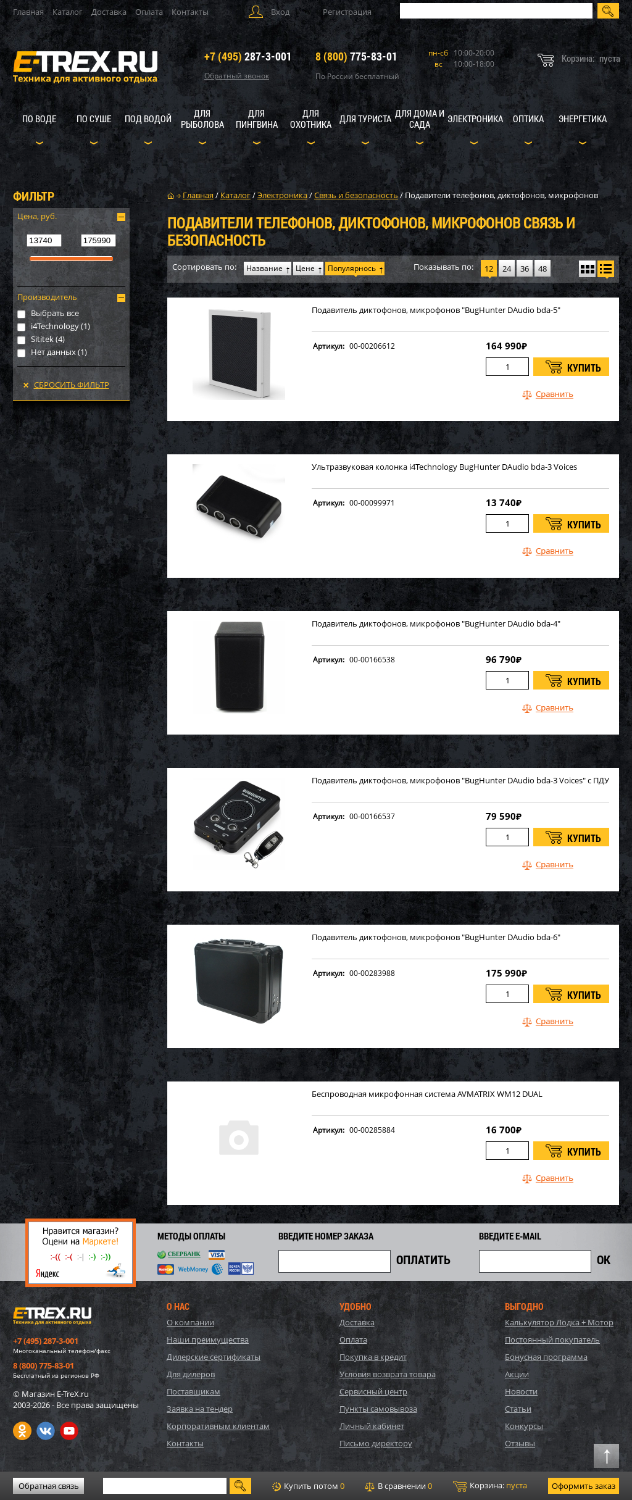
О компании (190, 1322)
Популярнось (352, 268)
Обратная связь (49, 1485)
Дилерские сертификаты (213, 1356)
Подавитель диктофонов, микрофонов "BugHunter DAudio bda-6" (436, 937)
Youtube (69, 1431)
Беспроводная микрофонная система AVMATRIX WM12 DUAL (427, 1094)
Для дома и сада (419, 118)
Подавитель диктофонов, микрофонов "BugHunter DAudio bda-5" (436, 310)
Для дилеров (191, 1374)
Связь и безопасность (356, 195)
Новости (521, 1391)
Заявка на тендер (200, 1408)
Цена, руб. (37, 216)
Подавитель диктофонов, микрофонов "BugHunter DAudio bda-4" (436, 624)
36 (524, 268)
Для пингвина (257, 118)
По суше (94, 118)
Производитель (47, 296)
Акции (517, 1374)
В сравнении (398, 1485)
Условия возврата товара (387, 1374)
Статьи (518, 1408)
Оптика (528, 118)
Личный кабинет (371, 1425)
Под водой (148, 118)
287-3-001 (248, 56)
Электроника (475, 118)
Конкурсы (524, 1425)
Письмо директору (375, 1443)
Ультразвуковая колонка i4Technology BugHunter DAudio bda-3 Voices (444, 467)
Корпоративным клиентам (218, 1425)
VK (45, 1431)
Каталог (67, 11)
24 (506, 268)
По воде (39, 118)
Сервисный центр (373, 1391)
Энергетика (583, 118)
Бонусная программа (546, 1356)
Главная (28, 11)
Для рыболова (202, 118)
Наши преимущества (208, 1339)
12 (488, 268)
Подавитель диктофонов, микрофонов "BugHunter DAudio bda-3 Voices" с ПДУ (460, 780)
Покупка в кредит (373, 1356)
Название (264, 268)
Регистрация (347, 11)
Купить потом (308, 1485)
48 (542, 268)
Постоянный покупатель (552, 1339)
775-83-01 (356, 56)
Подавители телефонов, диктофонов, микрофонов (501, 195)
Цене (305, 268)
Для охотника (310, 118)
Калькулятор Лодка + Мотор (559, 1322)
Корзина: (490, 1486)
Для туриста (365, 118)
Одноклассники (22, 1431)
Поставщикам (193, 1391)
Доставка (109, 11)
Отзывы (520, 1443)
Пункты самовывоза (378, 1408)
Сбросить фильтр (71, 384)
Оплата (149, 11)
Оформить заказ (583, 1485)
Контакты (190, 11)
